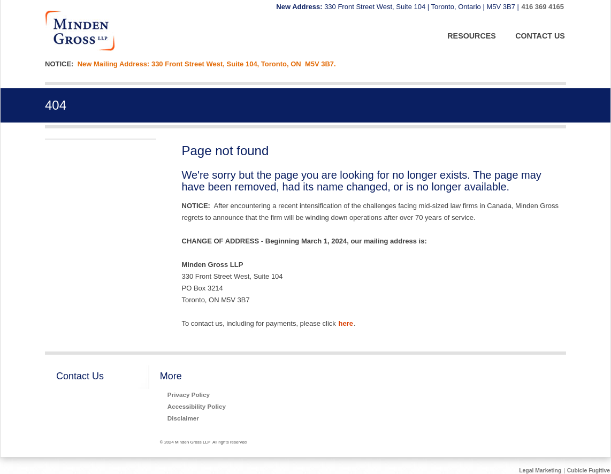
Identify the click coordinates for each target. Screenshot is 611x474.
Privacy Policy (188, 394)
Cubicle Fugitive (588, 470)
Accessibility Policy (196, 406)
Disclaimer (183, 418)
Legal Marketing (540, 470)
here (345, 323)
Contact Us (80, 376)
